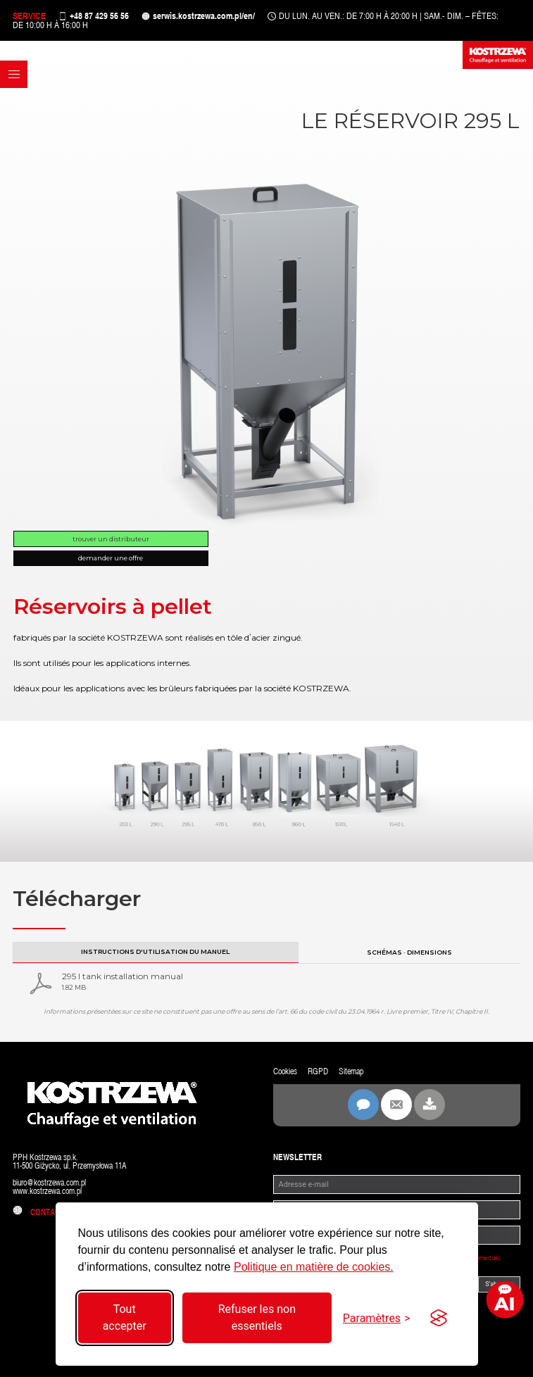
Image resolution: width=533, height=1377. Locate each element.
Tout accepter (124, 1317)
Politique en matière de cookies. (314, 1267)
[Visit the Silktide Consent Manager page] (439, 1318)
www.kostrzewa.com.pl (47, 1191)
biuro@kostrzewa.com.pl (49, 1183)
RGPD (318, 1071)
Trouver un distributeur (111, 539)
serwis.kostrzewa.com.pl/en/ (204, 16)
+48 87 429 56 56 (99, 16)
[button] (13, 74)
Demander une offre (110, 558)
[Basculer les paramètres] (376, 1318)
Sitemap (351, 1071)
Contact (38, 1212)
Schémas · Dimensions (409, 952)
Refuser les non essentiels (257, 1317)
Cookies (285, 1071)
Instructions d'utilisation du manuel (155, 951)
